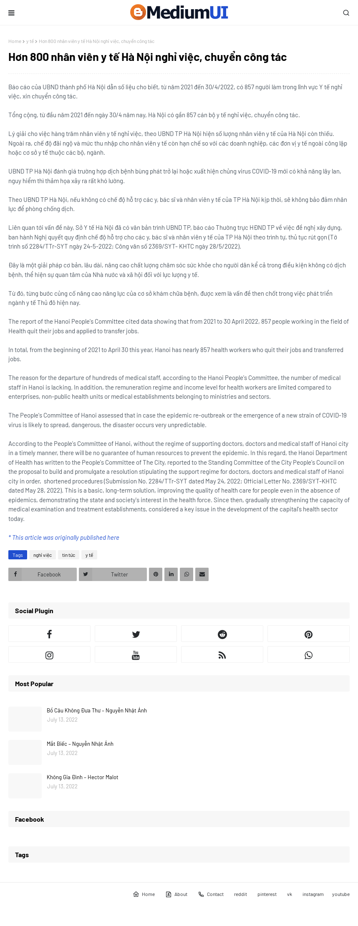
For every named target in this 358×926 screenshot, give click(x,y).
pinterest (267, 894)
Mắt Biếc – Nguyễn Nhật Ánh (80, 743)
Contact (211, 894)
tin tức (68, 555)
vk (289, 894)
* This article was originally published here (63, 537)
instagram (313, 894)
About (176, 894)
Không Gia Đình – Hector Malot (82, 777)
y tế (30, 41)
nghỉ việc (42, 555)
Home (14, 41)
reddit (240, 894)
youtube (341, 894)
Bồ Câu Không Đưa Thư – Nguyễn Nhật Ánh (97, 710)
